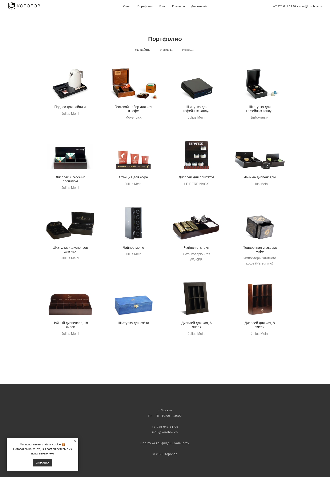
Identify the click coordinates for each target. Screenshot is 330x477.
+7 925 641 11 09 (284, 6)
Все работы (142, 49)
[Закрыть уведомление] (75, 441)
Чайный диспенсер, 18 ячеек (70, 325)
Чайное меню (133, 247)
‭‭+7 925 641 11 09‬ (165, 426)
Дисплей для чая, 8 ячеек (260, 325)
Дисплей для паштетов (196, 177)
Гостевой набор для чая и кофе (133, 109)
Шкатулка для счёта (133, 323)
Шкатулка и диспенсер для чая (70, 249)
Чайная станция (196, 247)
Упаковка (166, 49)
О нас (127, 6)
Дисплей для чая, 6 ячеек (196, 325)
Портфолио (145, 6)
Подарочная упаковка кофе (260, 249)
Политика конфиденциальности (165, 443)
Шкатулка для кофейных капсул (196, 109)
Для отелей (199, 6)
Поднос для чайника (70, 107)
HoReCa (188, 49)
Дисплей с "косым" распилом (70, 179)
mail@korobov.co (310, 6)
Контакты (178, 6)
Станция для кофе (133, 177)
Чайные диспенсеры (260, 177)
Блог (162, 6)
